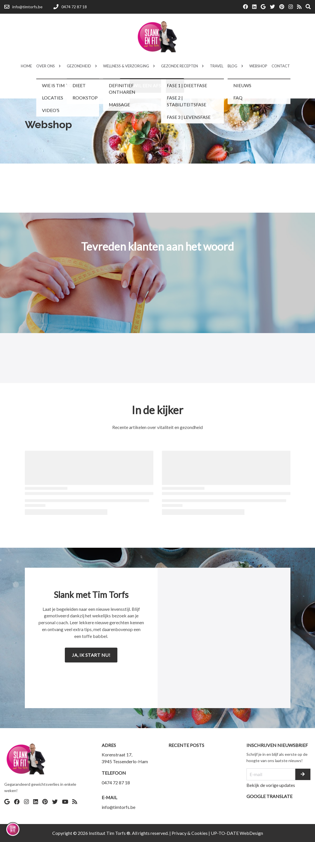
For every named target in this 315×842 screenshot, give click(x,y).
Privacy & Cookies (189, 833)
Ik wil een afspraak (152, 85)
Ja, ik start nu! (91, 655)
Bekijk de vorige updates (270, 785)
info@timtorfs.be (118, 807)
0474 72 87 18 (116, 782)
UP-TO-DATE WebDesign (237, 833)
